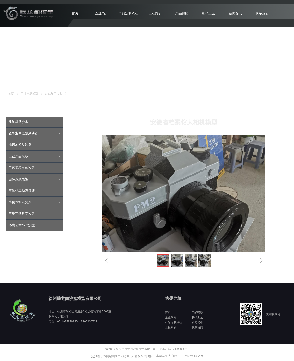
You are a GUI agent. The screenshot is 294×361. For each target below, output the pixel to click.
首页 (11, 93)
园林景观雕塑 (35, 179)
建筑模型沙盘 (35, 122)
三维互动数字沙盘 (22, 213)
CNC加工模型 (53, 93)
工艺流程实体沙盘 (35, 168)
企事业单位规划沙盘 (35, 133)
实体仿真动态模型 (35, 191)
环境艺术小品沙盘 (22, 225)
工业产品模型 (29, 93)
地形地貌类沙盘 (35, 145)
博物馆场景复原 (35, 202)
